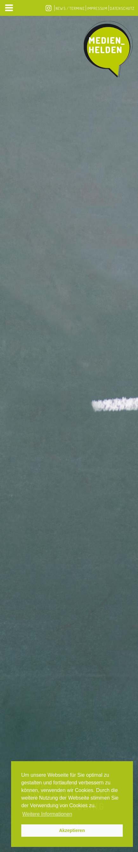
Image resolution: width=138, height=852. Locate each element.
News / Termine (70, 8)
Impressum (97, 8)
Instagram (48, 8)
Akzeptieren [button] (72, 830)
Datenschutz (122, 8)
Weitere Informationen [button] (47, 814)
